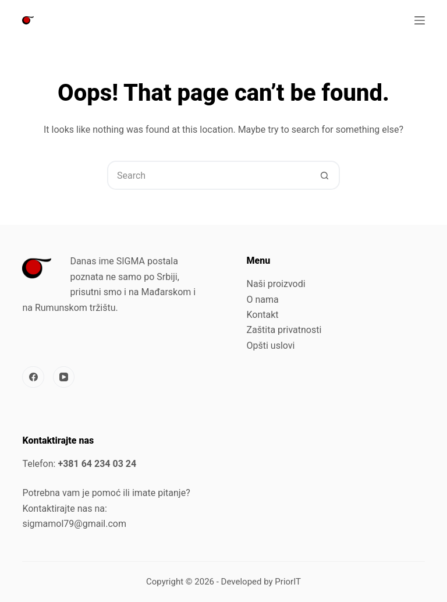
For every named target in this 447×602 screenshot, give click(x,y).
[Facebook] (33, 377)
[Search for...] (209, 175)
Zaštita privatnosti (284, 329)
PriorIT (288, 581)
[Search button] (324, 175)
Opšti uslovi (271, 345)
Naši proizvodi (276, 283)
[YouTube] (64, 377)
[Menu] (419, 20)
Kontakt (263, 314)
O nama (263, 299)
